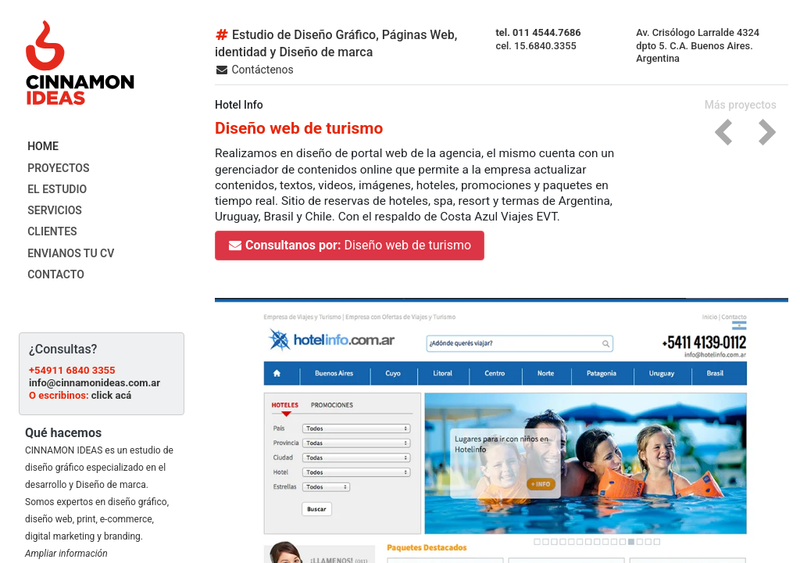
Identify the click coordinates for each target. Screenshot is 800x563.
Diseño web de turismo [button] (349, 245)
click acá (111, 395)
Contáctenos (254, 69)
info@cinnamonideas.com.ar (94, 383)
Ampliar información (66, 553)
